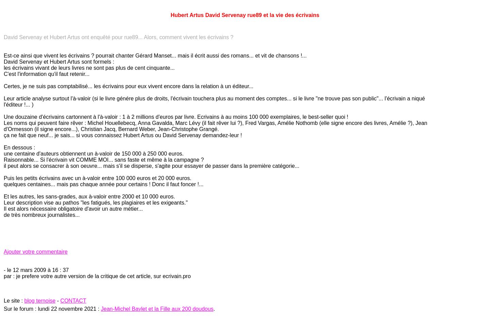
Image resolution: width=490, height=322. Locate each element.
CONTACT (73, 301)
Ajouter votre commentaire (36, 252)
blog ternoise (39, 301)
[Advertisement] (465, 168)
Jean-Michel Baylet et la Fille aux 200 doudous (157, 309)
